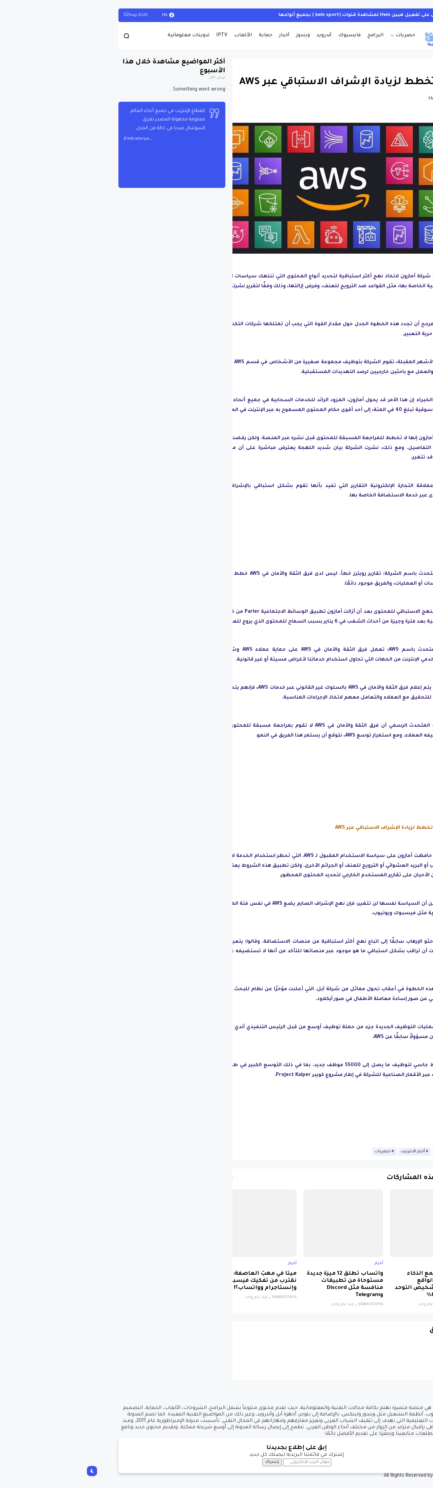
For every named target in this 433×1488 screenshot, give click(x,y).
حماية (185, 35)
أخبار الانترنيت (333, 1151)
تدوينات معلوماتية (108, 35)
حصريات (325, 35)
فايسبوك (269, 35)
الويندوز (383, 15)
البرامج (295, 35)
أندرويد (244, 35)
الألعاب (163, 35)
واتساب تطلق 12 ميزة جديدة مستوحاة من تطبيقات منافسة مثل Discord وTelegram (265, 1284)
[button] (382, 184)
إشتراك (192, 1462)
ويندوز (223, 35)
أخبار (204, 35)
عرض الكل (137, 78)
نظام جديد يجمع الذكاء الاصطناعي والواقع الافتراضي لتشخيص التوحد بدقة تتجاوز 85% (352, 1284)
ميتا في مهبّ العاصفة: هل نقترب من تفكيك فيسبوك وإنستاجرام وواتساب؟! (179, 1281)
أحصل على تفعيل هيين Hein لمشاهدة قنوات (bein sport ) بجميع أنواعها (282, 15)
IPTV (141, 35)
